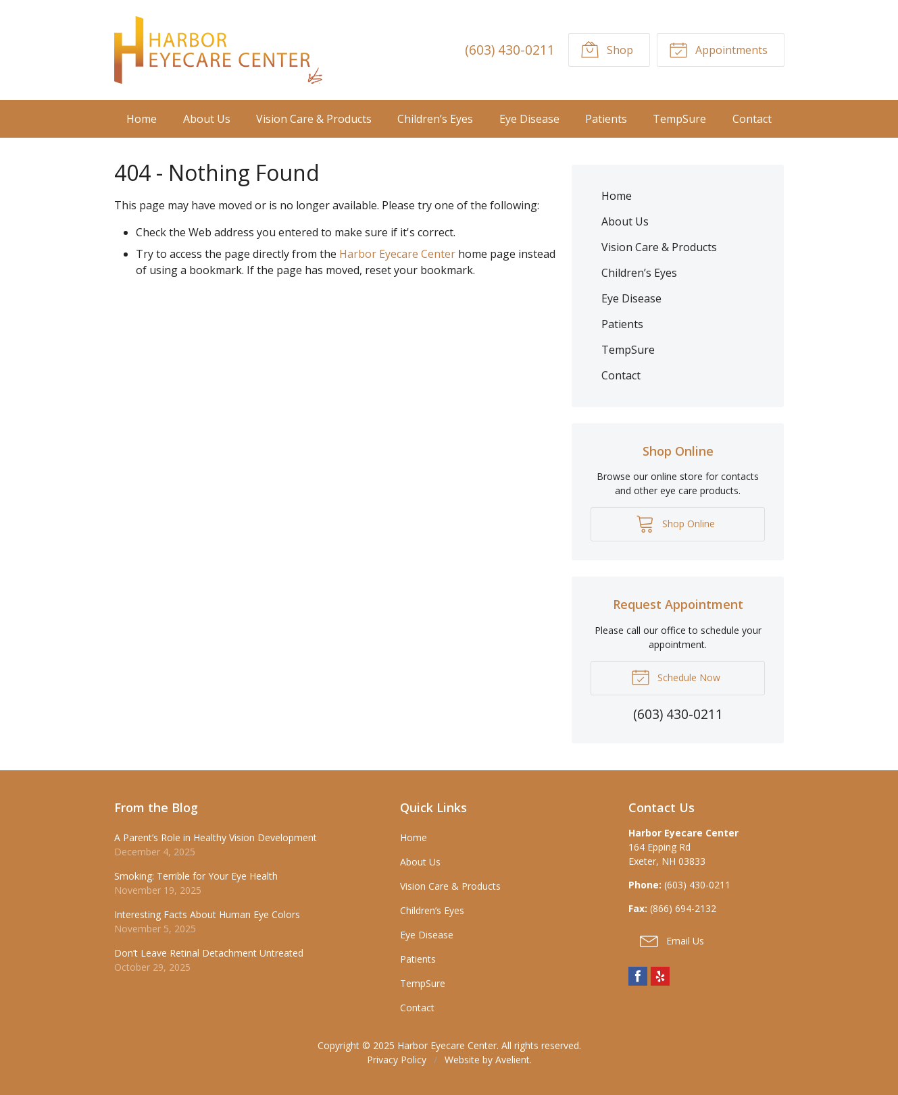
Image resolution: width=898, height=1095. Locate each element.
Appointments (718, 49)
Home (141, 118)
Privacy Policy (396, 1059)
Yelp (660, 976)
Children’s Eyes (435, 118)
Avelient (512, 1059)
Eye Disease (529, 118)
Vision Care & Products (314, 118)
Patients (606, 118)
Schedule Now (675, 676)
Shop (606, 49)
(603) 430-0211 (510, 50)
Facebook (637, 976)
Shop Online (675, 523)
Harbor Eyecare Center (397, 253)
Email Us (672, 940)
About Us (206, 118)
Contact (752, 118)
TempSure (679, 118)
